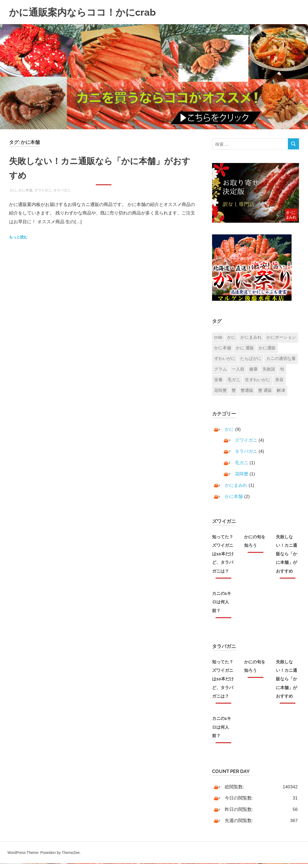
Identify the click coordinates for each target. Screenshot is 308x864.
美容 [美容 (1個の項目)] (279, 380)
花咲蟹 (241, 474)
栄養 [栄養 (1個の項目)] (218, 380)
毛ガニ (241, 463)
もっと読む (18, 237)
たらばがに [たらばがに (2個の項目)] (250, 358)
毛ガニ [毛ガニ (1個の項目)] (233, 380)
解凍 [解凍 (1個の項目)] (281, 391)
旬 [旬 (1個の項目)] (282, 369)
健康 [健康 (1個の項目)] (253, 369)
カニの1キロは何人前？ (221, 602)
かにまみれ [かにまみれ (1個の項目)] (251, 337)
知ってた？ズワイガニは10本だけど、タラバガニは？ (223, 554)
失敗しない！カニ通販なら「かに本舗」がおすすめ (286, 554)
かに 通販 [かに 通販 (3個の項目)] (245, 348)
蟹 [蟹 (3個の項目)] (234, 391)
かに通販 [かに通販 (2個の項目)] (267, 348)
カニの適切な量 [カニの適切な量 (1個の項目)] (281, 358)
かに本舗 (25, 190)
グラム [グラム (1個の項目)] (220, 369)
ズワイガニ (42, 190)
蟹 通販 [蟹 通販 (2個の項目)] (265, 391)
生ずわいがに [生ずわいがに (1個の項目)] (257, 380)
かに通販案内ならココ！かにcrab (86, 12)
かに (13, 190)
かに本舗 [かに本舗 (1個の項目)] (222, 348)
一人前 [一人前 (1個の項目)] (238, 369)
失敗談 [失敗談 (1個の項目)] (268, 369)
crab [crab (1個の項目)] (218, 337)
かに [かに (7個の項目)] (231, 337)
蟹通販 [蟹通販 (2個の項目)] (247, 391)
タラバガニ (62, 190)
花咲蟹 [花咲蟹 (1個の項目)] (220, 391)
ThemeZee (71, 853)
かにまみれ (236, 485)
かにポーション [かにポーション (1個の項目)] (281, 337)
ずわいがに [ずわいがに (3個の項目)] (224, 358)
